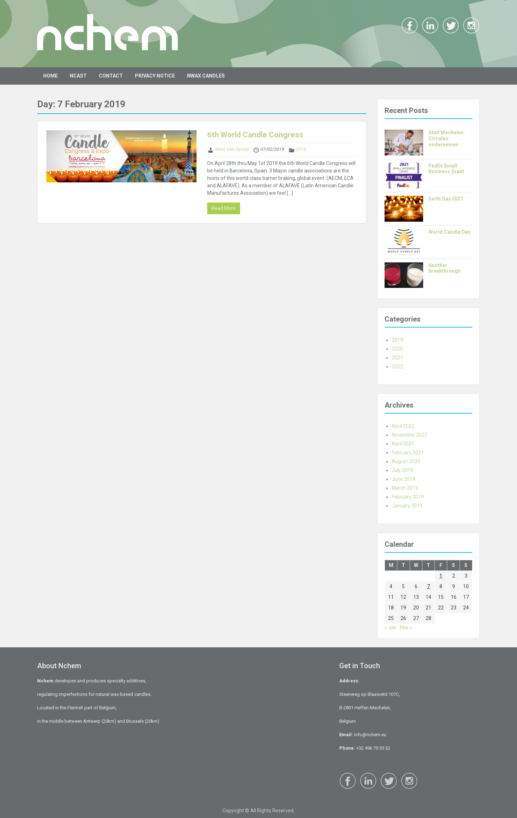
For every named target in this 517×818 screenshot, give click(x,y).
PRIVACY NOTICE (155, 76)
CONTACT (111, 76)
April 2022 (403, 426)
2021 (397, 357)
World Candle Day (449, 232)
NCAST (78, 76)
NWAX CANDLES (206, 76)
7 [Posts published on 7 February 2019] (428, 586)
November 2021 (409, 435)
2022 (397, 366)
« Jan (391, 627)
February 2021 (408, 452)
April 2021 (403, 444)
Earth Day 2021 (445, 198)
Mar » (406, 627)
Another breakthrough (444, 268)
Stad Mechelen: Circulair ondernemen (446, 138)
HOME (50, 76)
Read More (223, 208)
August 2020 (406, 461)
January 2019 (407, 506)
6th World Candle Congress (255, 134)
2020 (397, 349)
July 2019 (402, 470)
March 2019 (405, 488)
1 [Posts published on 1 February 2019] (440, 576)
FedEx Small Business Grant (446, 169)
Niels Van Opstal (232, 149)
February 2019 (408, 497)
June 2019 (403, 479)
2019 (301, 149)
